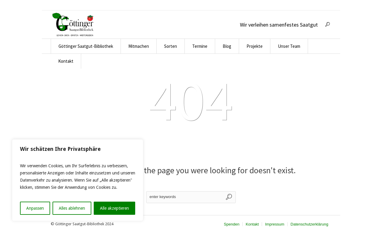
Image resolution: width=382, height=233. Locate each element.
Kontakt (252, 224)
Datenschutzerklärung (309, 224)
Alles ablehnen (72, 208)
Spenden (231, 224)
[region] (77, 180)
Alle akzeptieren (114, 208)
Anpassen (35, 208)
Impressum (274, 224)
